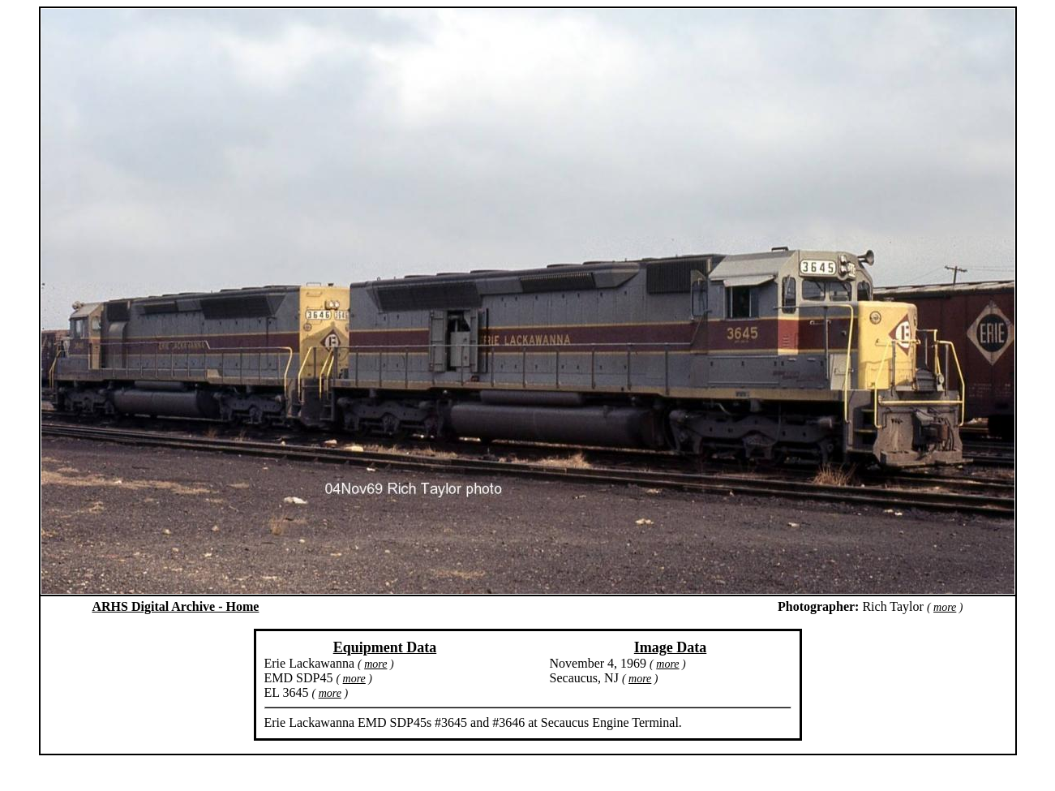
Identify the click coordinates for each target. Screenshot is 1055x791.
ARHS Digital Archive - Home (175, 606)
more (944, 607)
